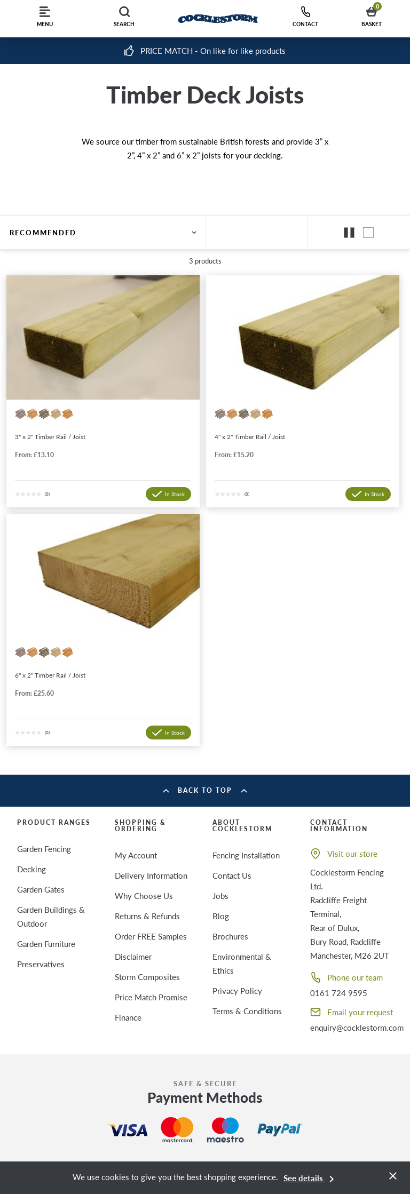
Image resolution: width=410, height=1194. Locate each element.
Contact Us (231, 875)
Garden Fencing (44, 849)
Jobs (220, 896)
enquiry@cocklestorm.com (357, 1027)
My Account (136, 855)
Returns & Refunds (147, 916)
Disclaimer (133, 956)
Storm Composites (147, 977)
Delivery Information (151, 875)
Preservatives (41, 964)
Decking (31, 869)
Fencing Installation (246, 855)
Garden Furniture (46, 944)
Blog (220, 916)
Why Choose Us (144, 896)
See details (310, 1178)
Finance (128, 1017)
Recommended (103, 232)
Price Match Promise (151, 997)
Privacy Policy (237, 991)
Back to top (205, 790)
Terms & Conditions (247, 1011)
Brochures (230, 936)
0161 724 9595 (338, 993)
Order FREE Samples (151, 936)
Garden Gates (41, 889)
